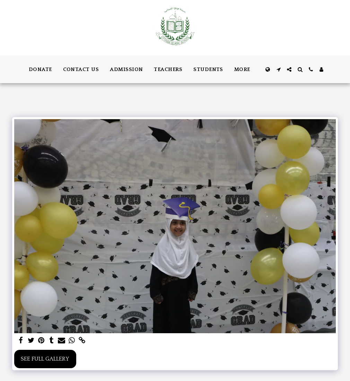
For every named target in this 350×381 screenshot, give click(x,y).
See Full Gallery (45, 359)
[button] (278, 69)
